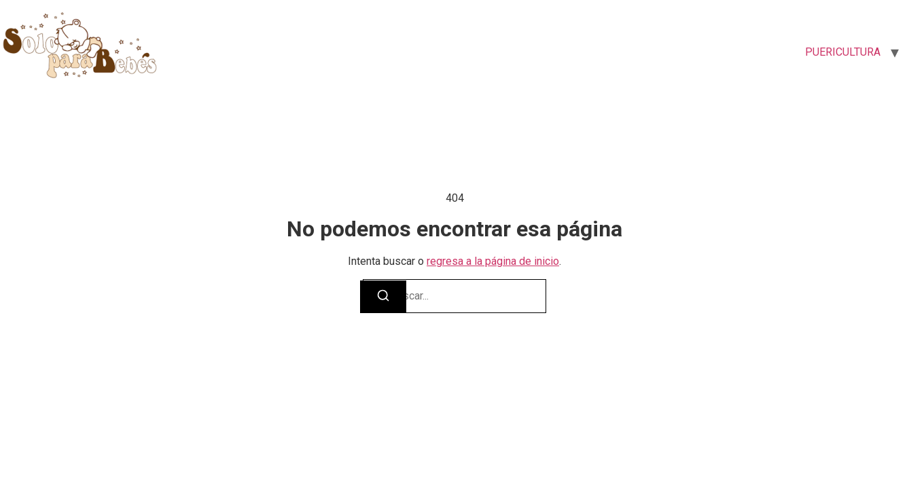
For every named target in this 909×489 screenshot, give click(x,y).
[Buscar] (383, 296)
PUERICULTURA (842, 52)
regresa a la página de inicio (493, 261)
